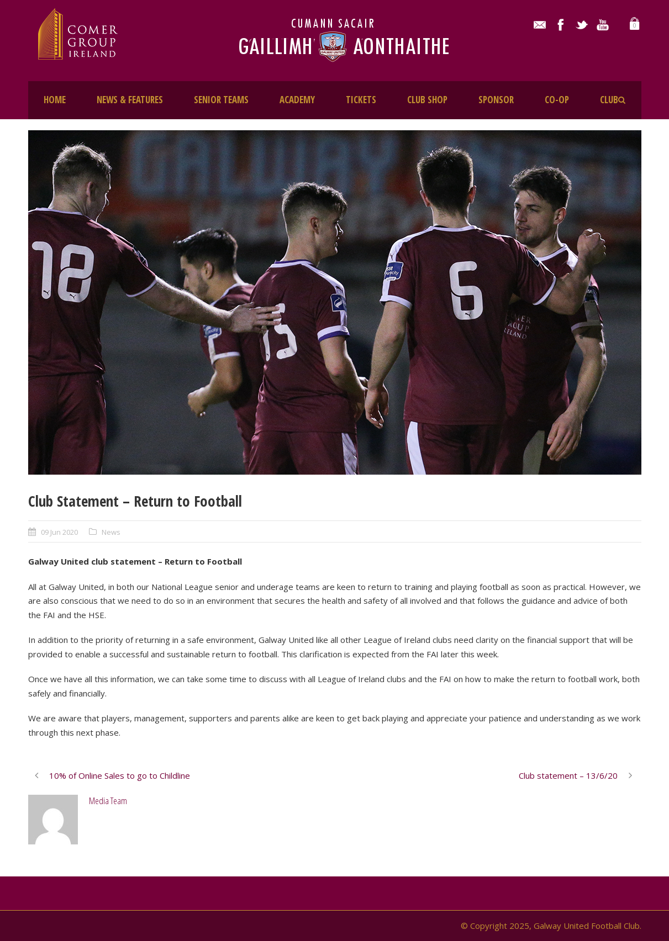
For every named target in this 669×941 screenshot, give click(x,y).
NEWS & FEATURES (130, 99)
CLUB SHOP (427, 99)
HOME (55, 99)
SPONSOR (496, 99)
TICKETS (361, 99)
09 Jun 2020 (59, 532)
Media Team (108, 800)
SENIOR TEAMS (221, 99)
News (111, 532)
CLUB (609, 99)
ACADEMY (297, 99)
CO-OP (557, 99)
